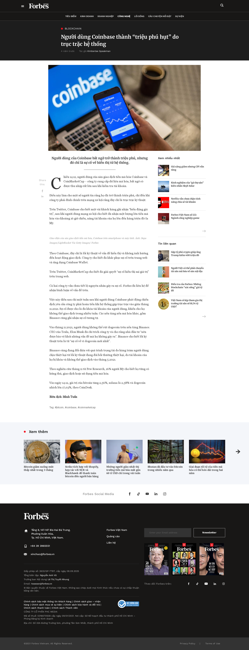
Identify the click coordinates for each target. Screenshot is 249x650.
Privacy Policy (187, 643)
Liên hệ (111, 542)
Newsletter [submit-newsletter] (209, 532)
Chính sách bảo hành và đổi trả (82, 604)
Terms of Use (212, 643)
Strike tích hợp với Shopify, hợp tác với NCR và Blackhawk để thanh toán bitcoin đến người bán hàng (81, 471)
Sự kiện (179, 16)
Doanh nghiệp (106, 16)
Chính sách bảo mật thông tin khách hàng (47, 601)
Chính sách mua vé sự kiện (47, 604)
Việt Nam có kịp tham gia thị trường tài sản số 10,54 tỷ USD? (186, 303)
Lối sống (139, 16)
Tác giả (95, 51)
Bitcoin (60, 407)
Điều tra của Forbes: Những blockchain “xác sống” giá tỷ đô (186, 287)
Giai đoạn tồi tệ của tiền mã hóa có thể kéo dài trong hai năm (206, 470)
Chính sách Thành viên (65, 608)
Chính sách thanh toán (37, 608)
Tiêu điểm (70, 16)
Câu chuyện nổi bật (159, 16)
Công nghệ (124, 16)
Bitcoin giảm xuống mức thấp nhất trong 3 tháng (39, 468)
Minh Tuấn (70, 396)
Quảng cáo (113, 536)
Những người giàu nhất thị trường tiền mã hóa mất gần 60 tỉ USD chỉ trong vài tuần (123, 470)
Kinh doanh (87, 16)
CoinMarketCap (87, 407)
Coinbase (71, 407)
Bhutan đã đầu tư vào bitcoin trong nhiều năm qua (165, 468)
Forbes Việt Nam (117, 529)
